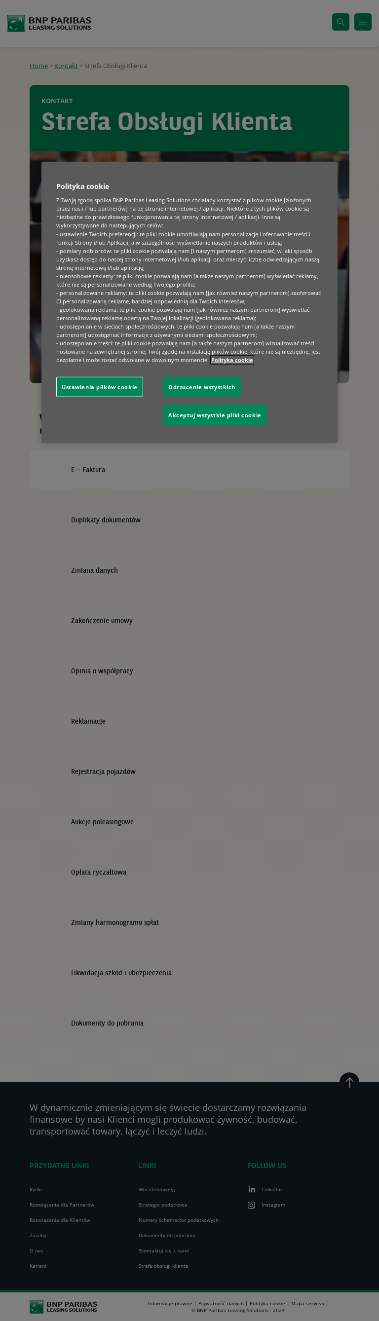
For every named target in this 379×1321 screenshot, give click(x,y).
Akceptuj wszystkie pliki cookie (215, 415)
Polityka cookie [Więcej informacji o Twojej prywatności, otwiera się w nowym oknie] (232, 360)
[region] (189, 302)
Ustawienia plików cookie (100, 386)
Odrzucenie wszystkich (201, 386)
